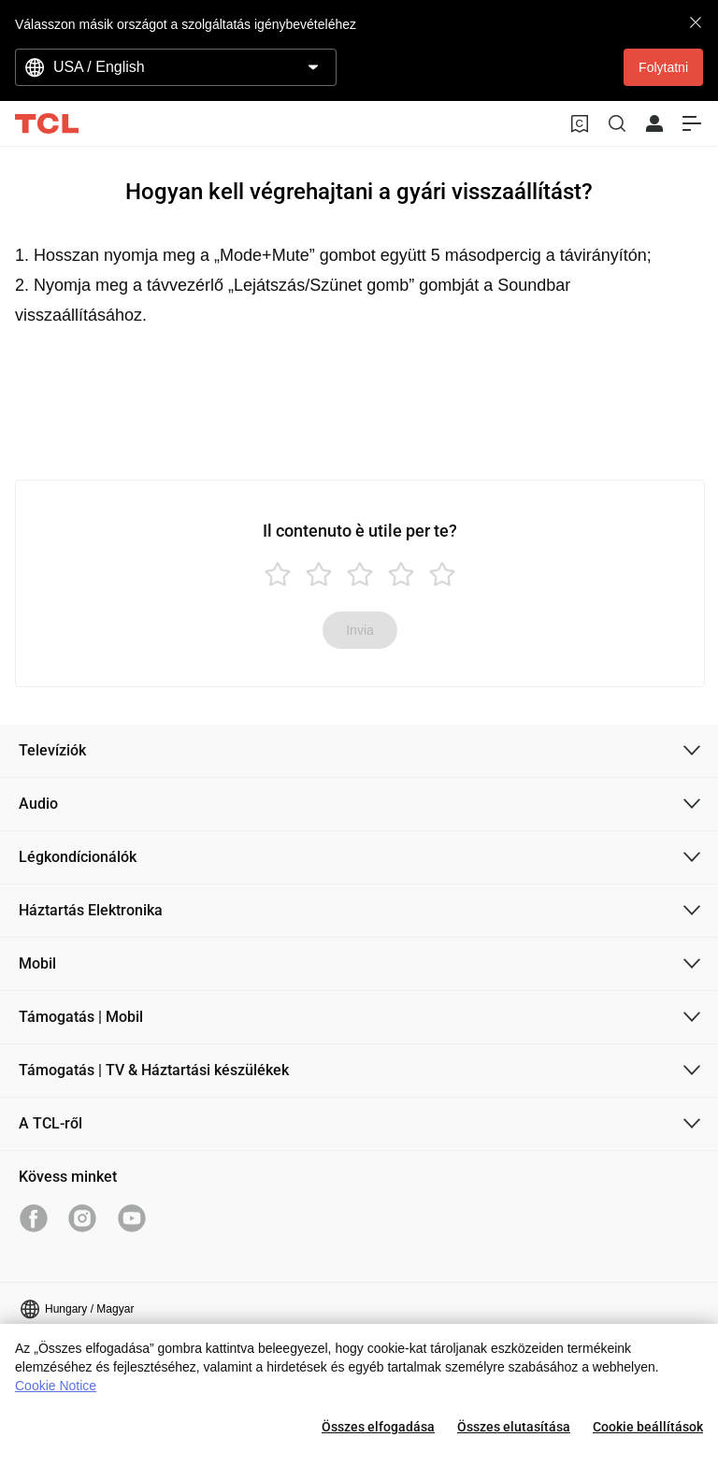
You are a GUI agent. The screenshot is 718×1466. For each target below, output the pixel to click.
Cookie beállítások (648, 1426)
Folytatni (663, 67)
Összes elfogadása (378, 1426)
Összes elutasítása (513, 1426)
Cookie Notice (55, 1385)
